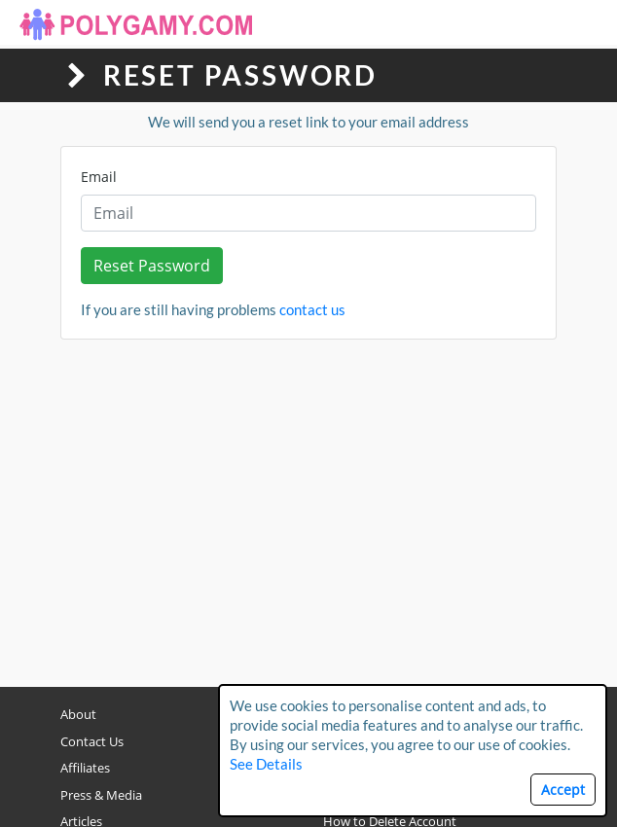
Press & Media (101, 795)
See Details (266, 764)
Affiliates (85, 767)
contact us (312, 309)
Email (99, 176)
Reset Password (151, 265)
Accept (563, 789)
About (78, 714)
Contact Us (92, 741)
